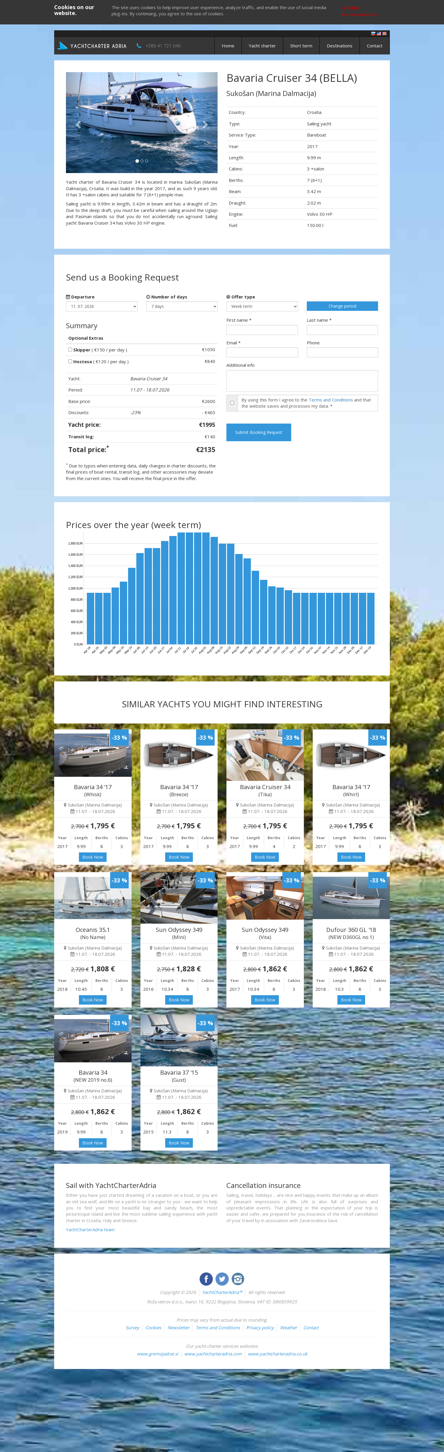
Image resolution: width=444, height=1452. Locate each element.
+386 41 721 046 (163, 46)
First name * (238, 320)
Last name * (319, 320)
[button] (77, 122)
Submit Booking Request (258, 432)
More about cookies (360, 14)
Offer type (240, 297)
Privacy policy (260, 1327)
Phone (313, 343)
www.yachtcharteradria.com (213, 1354)
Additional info (240, 365)
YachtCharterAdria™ (222, 1292)
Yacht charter (262, 46)
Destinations (339, 46)
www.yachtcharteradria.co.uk (277, 1354)
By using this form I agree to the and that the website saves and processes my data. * (306, 403)
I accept (350, 7)
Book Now (92, 857)
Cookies (153, 1327)
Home (228, 46)
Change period (342, 306)
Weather (288, 1327)
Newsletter (178, 1327)
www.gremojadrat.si (157, 1354)
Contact (374, 46)
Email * (233, 343)
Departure (80, 297)
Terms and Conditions (331, 400)
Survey (132, 1327)
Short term (301, 46)
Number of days (166, 297)
